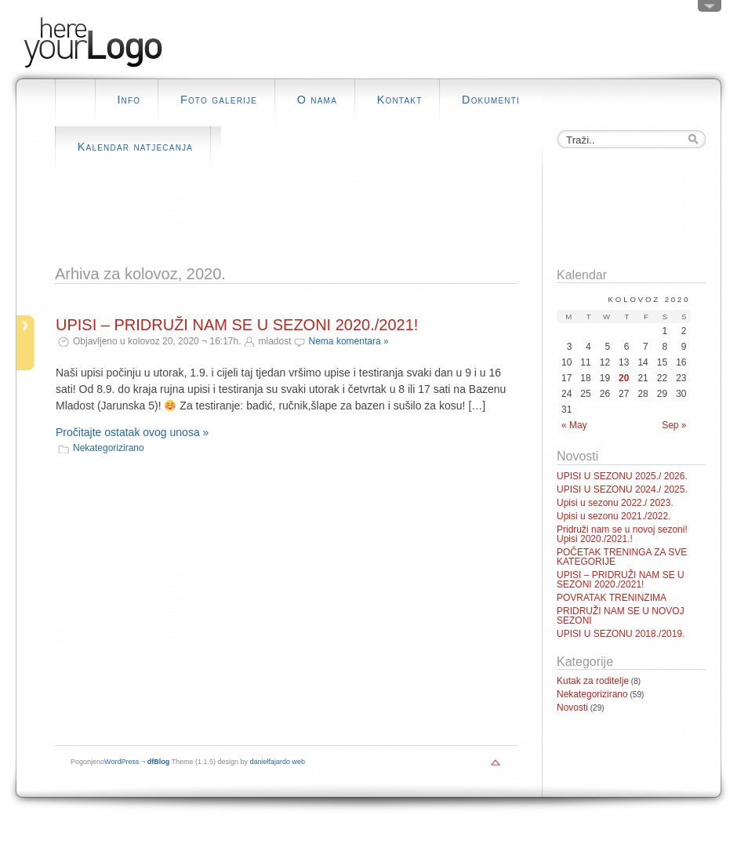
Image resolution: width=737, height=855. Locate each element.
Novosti (572, 707)
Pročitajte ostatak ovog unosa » (132, 432)
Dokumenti (491, 99)
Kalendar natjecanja (135, 146)
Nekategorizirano (108, 447)
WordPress (121, 762)
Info (128, 99)
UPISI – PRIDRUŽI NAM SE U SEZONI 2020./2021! (237, 324)
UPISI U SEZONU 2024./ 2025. (622, 489)
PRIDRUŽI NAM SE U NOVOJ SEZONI (620, 616)
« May (574, 425)
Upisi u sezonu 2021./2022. (613, 516)
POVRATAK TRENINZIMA (611, 597)
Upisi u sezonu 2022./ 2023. (615, 502)
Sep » (674, 425)
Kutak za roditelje (593, 680)
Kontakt (400, 99)
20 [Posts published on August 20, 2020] (624, 378)
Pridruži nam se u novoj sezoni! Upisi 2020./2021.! (622, 534)
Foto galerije (218, 99)
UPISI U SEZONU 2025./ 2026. (622, 476)
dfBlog (158, 762)
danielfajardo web (278, 762)
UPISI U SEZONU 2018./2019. (620, 633)
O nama (317, 99)
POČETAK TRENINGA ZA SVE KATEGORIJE (622, 557)
